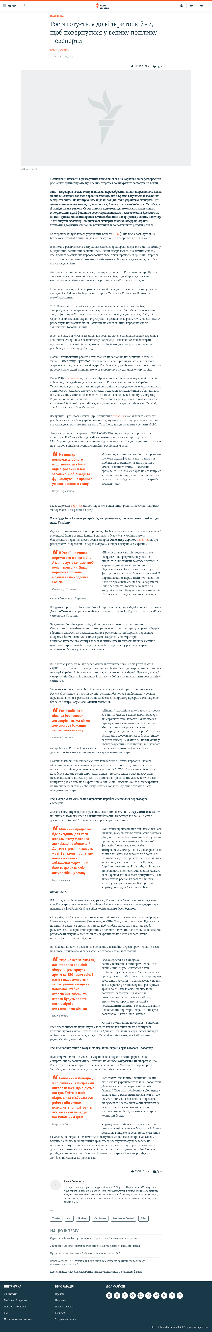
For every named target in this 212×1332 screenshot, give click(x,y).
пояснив (142, 539)
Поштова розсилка (15, 1306)
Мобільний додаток (15, 1300)
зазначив (72, 378)
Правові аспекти (65, 1306)
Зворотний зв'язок (66, 1319)
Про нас (59, 1294)
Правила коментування (18, 1319)
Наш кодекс (62, 1300)
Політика (57, 16)
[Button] (140, 66)
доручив (76, 505)
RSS (6, 1313)
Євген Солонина (60, 50)
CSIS (116, 234)
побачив (119, 416)
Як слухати (10, 1294)
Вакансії (60, 1313)
